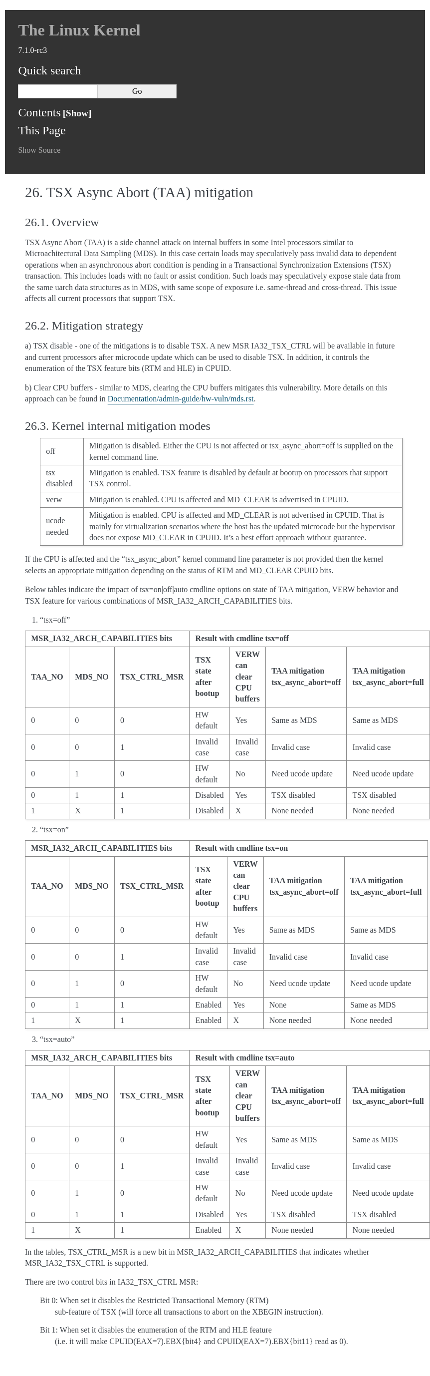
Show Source (39, 150)
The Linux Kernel (79, 30)
